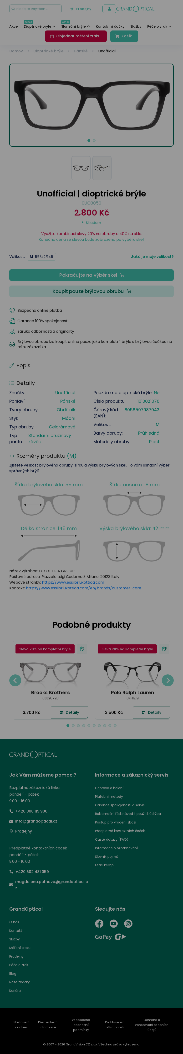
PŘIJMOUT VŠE (152, 554)
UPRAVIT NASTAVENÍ (34, 554)
